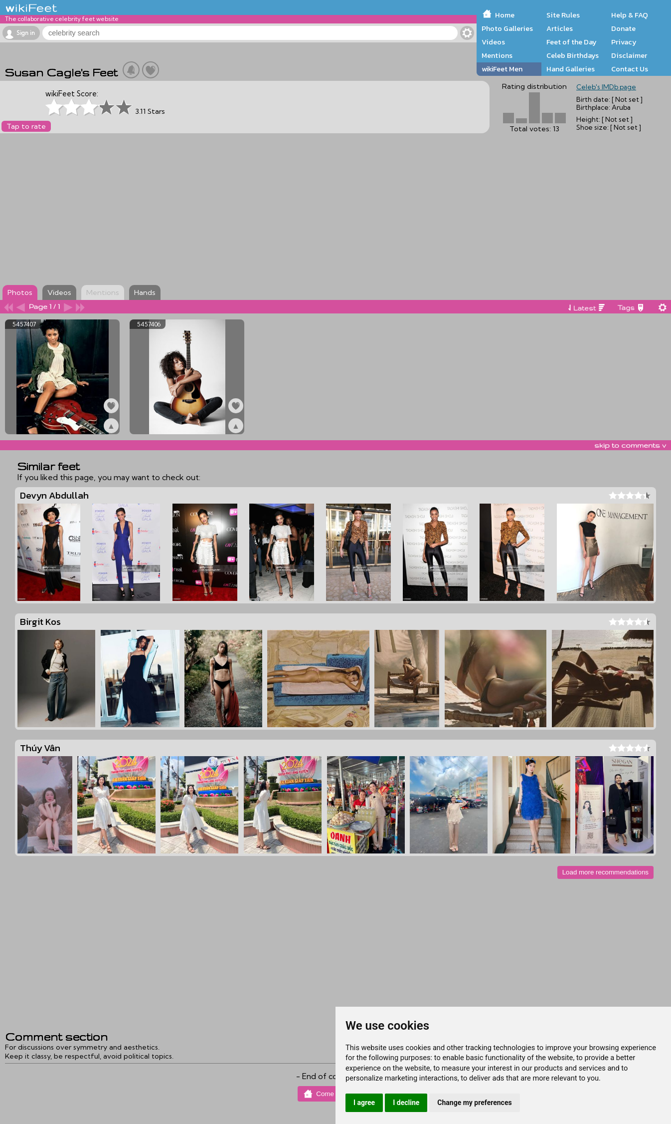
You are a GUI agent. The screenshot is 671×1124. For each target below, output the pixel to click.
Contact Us (629, 68)
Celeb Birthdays (572, 55)
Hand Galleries (570, 68)
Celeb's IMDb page (606, 87)
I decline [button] (406, 1103)
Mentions (497, 55)
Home (504, 14)
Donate (623, 28)
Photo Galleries (507, 28)
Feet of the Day (571, 41)
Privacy (624, 41)
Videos (493, 41)
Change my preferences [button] (474, 1103)
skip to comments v (630, 445)
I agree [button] (364, 1103)
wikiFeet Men (502, 68)
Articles (559, 28)
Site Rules (563, 14)
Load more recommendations (605, 872)
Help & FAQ (629, 14)
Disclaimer (629, 55)
